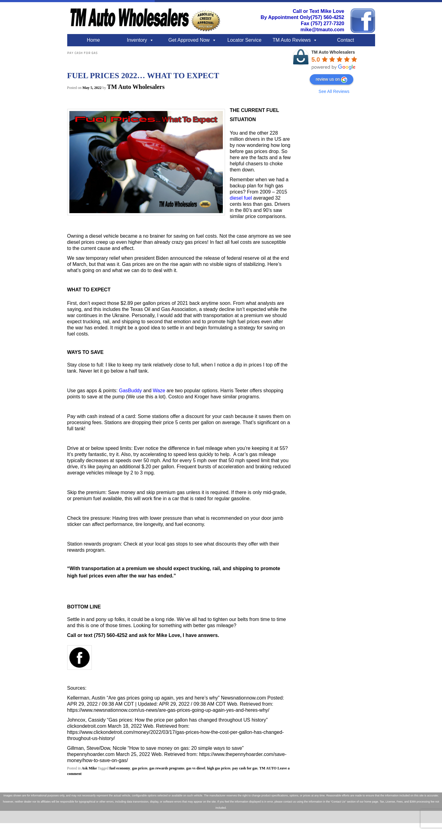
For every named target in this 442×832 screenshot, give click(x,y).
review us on (331, 80)
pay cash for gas (245, 768)
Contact (345, 40)
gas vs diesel (195, 768)
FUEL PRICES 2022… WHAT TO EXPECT (143, 75)
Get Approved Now (189, 40)
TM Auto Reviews (292, 40)
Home (93, 40)
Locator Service (244, 40)
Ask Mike (89, 768)
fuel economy (119, 768)
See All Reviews (334, 91)
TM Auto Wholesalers (136, 86)
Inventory (137, 40)
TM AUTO (268, 768)
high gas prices (219, 768)
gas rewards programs (166, 768)
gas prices (139, 768)
